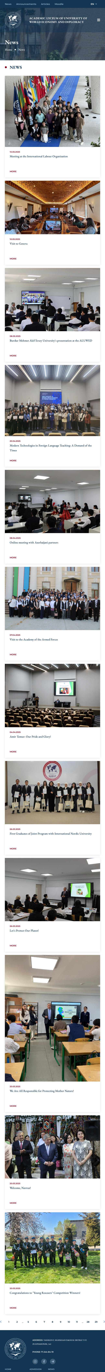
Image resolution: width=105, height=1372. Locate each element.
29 (96, 1321)
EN (94, 4)
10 (69, 1321)
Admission (36, 1369)
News (8, 4)
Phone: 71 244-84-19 (43, 1352)
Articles (45, 4)
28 (88, 1321)
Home (8, 49)
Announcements (26, 4)
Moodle (59, 4)
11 (77, 1321)
